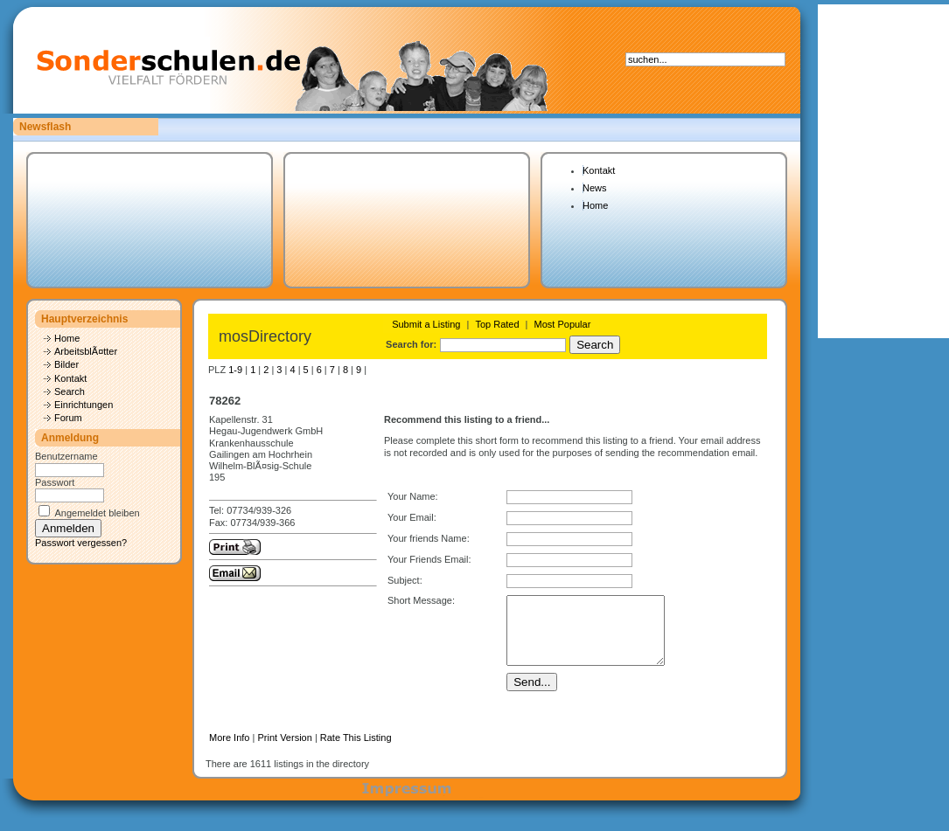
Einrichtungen (83, 404)
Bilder (66, 364)
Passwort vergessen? (81, 542)
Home (595, 205)
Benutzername (66, 456)
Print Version (284, 750)
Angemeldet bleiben (96, 513)
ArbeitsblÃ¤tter (85, 351)
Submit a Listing (426, 324)
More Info (229, 750)
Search (69, 391)
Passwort (54, 482)
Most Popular (562, 324)
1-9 (235, 369)
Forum (68, 417)
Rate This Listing (356, 750)
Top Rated (497, 324)
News (595, 188)
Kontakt (599, 170)
